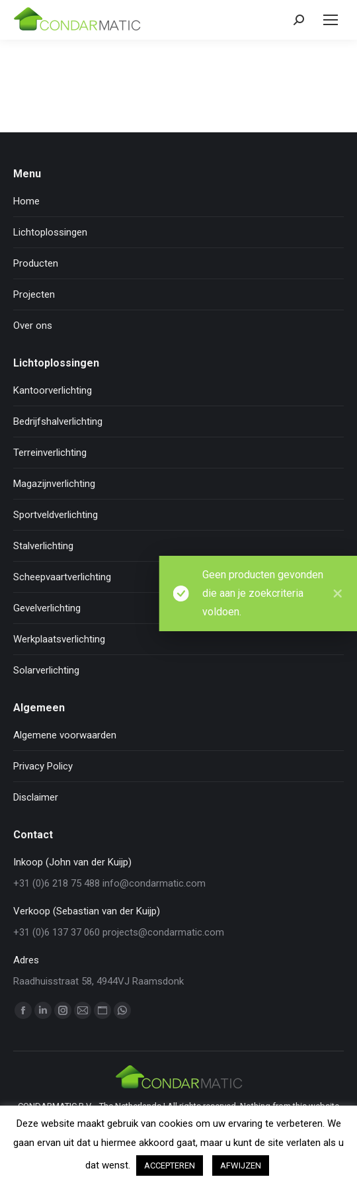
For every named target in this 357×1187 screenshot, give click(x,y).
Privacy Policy (43, 766)
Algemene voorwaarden (64, 735)
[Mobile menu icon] (330, 20)
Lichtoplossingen (50, 232)
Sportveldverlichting (55, 515)
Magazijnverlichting (54, 484)
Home (26, 201)
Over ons (32, 325)
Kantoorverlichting (52, 390)
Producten (35, 263)
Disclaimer (35, 797)
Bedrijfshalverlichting (57, 421)
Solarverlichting (46, 670)
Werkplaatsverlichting (59, 639)
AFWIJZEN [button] (240, 1165)
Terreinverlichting (50, 453)
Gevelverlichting (47, 608)
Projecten (34, 294)
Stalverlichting (43, 546)
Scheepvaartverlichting (62, 577)
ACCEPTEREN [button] (169, 1165)
